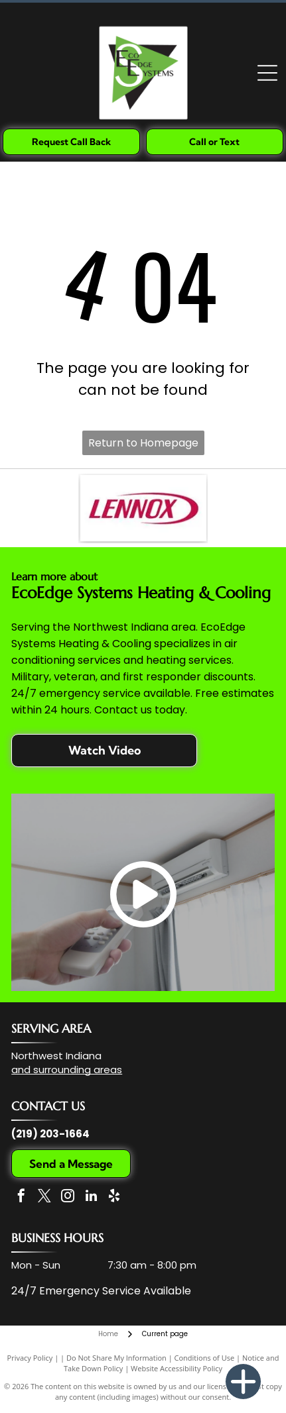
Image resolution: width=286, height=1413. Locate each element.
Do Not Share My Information (116, 1358)
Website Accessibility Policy (176, 1368)
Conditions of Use (205, 1358)
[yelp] (114, 1197)
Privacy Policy (30, 1358)
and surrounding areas (66, 1069)
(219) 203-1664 (50, 1134)
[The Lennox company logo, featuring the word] (143, 508)
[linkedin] (91, 1197)
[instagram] (68, 1197)
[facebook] (21, 1197)
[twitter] (44, 1197)
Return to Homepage (143, 442)
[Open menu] (267, 73)
